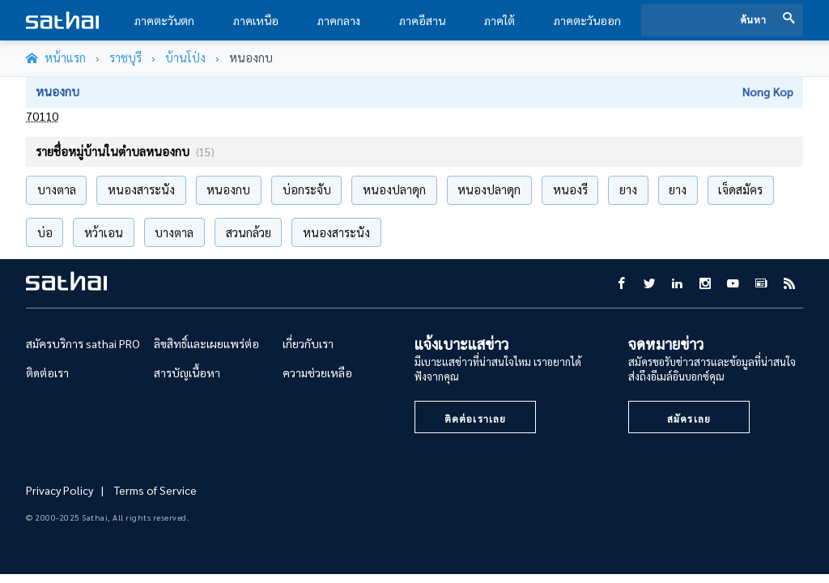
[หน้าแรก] (56, 58)
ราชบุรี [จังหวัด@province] (125, 57)
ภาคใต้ (499, 20)
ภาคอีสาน (422, 20)
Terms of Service (155, 490)
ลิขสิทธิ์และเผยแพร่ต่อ (206, 343)
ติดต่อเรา (47, 372)
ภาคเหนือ (255, 20)
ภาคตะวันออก (587, 20)
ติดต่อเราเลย (475, 418)
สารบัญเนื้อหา (187, 372)
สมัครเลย (689, 418)
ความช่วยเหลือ (317, 372)
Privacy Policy (59, 490)
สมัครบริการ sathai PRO (83, 343)
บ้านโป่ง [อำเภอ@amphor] (185, 57)
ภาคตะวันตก (164, 20)
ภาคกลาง (338, 20)
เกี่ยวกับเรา (308, 343)
